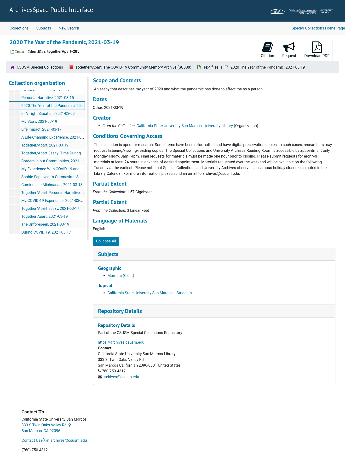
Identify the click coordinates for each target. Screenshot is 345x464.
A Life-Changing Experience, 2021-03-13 (55, 137)
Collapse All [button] (106, 241)
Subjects (43, 28)
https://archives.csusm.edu (121, 342)
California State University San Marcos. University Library (185, 125)
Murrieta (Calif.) (121, 275)
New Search (69, 28)
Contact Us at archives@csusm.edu (54, 440)
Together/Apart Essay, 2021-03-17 (50, 208)
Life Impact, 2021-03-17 (41, 129)
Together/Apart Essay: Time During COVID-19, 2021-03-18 (70, 153)
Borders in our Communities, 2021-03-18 (55, 161)
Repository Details (120, 311)
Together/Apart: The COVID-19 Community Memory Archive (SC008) (133, 67)
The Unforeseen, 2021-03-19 (45, 224)
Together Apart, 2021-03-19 (44, 216)
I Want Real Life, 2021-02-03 (45, 90)
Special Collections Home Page (318, 28)
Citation (267, 49)
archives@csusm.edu (121, 377)
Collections (19, 28)
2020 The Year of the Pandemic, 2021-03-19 (58, 105)
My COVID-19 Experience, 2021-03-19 (53, 200)
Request (290, 49)
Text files (210, 67)
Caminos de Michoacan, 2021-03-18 (51, 184)
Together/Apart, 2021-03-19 (45, 145)
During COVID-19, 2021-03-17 (46, 232)
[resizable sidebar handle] (88, 158)
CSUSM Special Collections (40, 67)
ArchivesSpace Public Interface (51, 10)
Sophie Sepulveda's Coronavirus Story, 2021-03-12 (63, 177)
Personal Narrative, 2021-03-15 (47, 97)
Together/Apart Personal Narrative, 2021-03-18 (61, 192)
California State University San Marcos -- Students (150, 293)
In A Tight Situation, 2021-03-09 (48, 113)
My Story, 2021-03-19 (39, 121)
